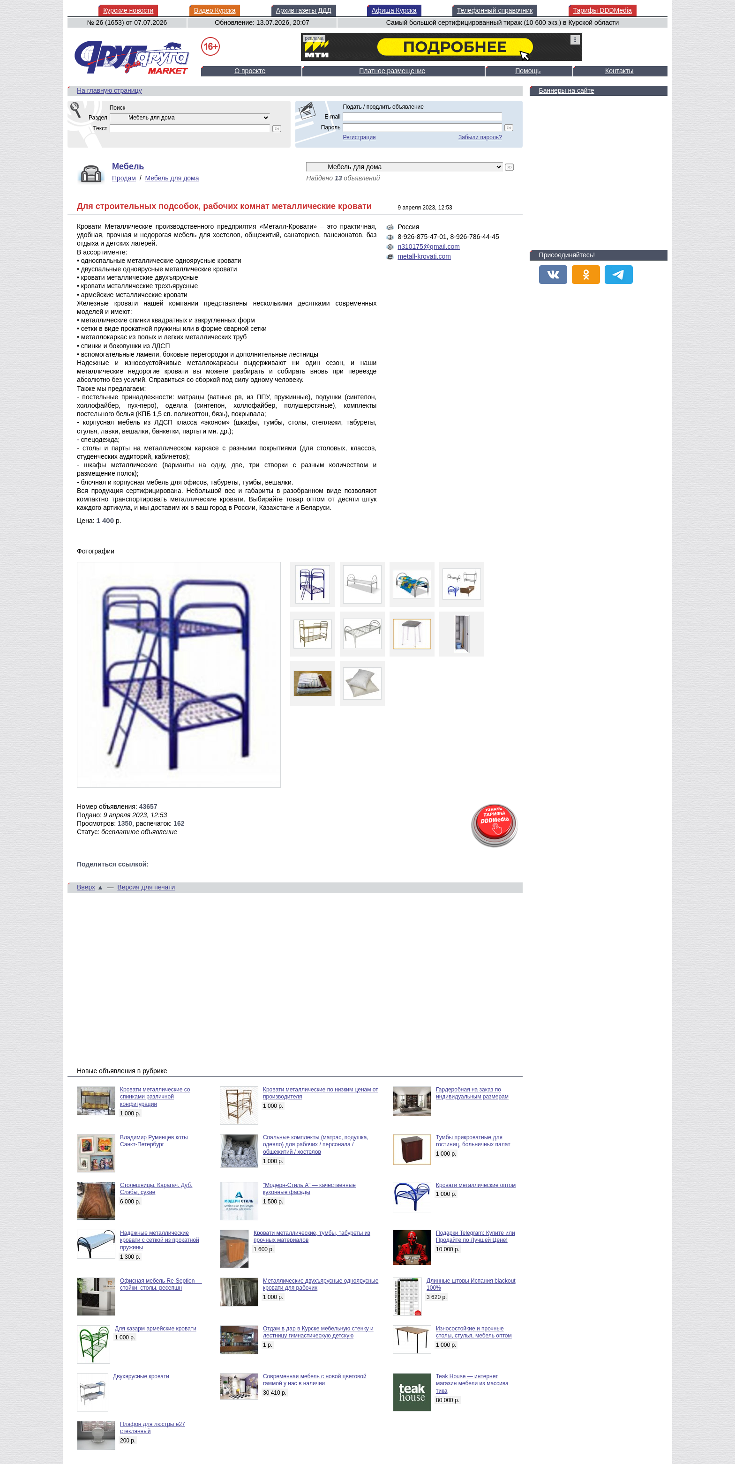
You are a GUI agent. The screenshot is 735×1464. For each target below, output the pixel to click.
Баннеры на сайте (566, 90)
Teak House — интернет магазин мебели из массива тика (472, 1383)
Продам (124, 178)
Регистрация (359, 137)
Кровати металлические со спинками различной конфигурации (155, 1096)
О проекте (249, 71)
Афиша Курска (394, 10)
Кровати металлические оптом (476, 1185)
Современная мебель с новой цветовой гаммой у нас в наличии (315, 1380)
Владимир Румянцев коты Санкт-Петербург (154, 1141)
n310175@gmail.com (429, 246)
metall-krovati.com (424, 256)
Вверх (86, 887)
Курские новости (128, 10)
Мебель (128, 166)
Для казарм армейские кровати (155, 1328)
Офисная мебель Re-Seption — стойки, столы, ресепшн (161, 1284)
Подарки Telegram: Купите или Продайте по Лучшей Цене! (475, 1237)
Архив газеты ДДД (303, 10)
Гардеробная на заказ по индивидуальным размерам (472, 1093)
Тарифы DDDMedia (602, 10)
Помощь (527, 71)
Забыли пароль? (480, 137)
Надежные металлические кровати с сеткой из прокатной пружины (159, 1240)
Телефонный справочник (494, 10)
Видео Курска (215, 10)
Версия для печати (146, 887)
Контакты (619, 71)
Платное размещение (392, 71)
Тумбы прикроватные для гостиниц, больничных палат (473, 1141)
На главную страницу (109, 90)
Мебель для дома (172, 178)
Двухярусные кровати (141, 1376)
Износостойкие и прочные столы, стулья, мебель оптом (474, 1332)
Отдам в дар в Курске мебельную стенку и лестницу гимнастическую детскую (318, 1332)
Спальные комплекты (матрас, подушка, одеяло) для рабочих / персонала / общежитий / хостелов (315, 1144)
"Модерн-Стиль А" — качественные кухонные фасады (309, 1189)
